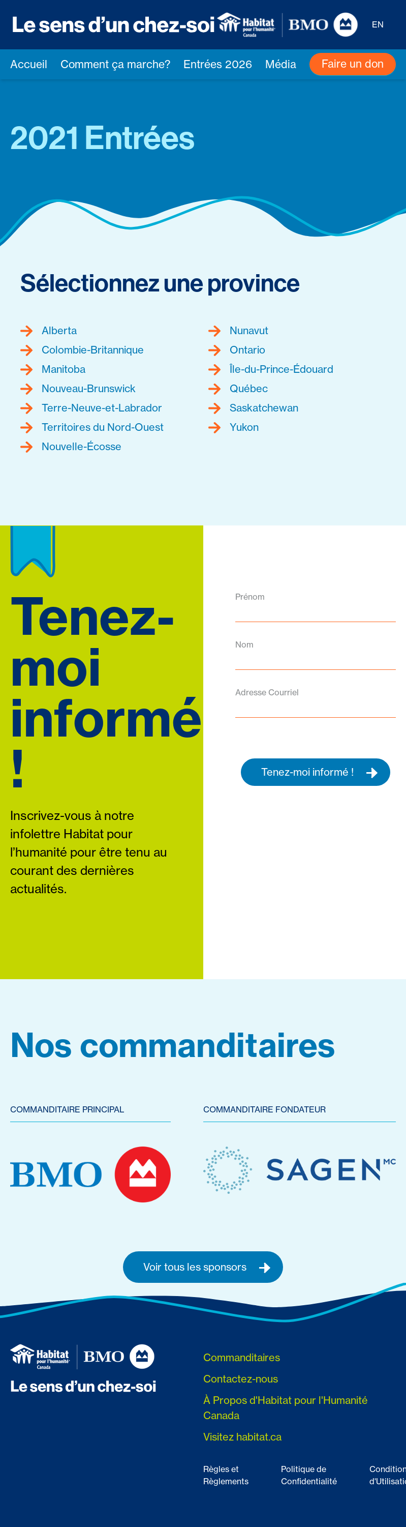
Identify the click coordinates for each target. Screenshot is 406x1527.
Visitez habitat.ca (242, 1436)
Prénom (250, 597)
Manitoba (52, 369)
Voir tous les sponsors (207, 1267)
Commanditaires (241, 1357)
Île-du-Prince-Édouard (270, 369)
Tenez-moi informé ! (319, 772)
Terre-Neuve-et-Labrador (91, 408)
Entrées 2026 (217, 64)
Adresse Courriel (267, 692)
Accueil (28, 64)
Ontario (236, 350)
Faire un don (353, 64)
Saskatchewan (253, 408)
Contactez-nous (240, 1378)
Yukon (233, 427)
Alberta (48, 330)
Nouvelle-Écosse (70, 446)
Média (280, 64)
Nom (244, 644)
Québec (238, 388)
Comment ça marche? (115, 64)
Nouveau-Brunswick (78, 388)
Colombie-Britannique (82, 350)
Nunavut (238, 330)
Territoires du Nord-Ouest (92, 427)
